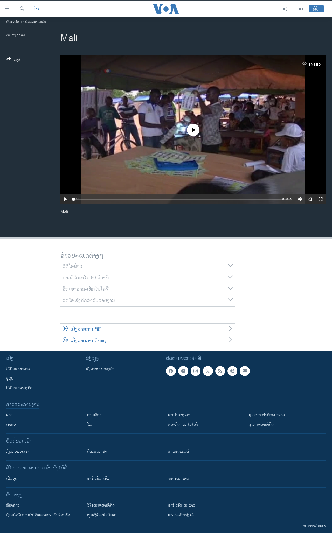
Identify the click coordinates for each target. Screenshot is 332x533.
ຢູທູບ (9, 378)
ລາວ (9, 415)
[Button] (13, 60)
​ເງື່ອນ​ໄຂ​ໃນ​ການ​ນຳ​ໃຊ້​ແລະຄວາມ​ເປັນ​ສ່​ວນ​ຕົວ (38, 515)
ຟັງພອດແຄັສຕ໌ (178, 451)
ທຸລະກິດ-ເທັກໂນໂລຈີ (183, 424)
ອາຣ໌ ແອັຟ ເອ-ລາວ (181, 505)
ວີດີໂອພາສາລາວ (18, 368)
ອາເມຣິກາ (94, 415)
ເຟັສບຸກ (11, 478)
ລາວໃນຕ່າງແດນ (179, 415)
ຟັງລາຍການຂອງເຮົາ (100, 368)
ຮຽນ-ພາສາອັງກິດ (261, 424)
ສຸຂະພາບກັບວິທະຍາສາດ (267, 415)
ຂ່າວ (37, 9)
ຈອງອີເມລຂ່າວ (178, 478)
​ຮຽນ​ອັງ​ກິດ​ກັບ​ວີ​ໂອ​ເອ (101, 515)
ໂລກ (90, 424)
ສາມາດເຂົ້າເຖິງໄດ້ (181, 515)
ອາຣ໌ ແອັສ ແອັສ (98, 478)
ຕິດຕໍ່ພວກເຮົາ (97, 451)
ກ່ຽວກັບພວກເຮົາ (17, 451)
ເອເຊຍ (11, 424)
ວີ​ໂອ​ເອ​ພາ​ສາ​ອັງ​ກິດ (101, 505)
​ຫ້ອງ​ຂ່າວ (12, 505)
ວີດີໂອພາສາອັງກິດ (19, 388)
